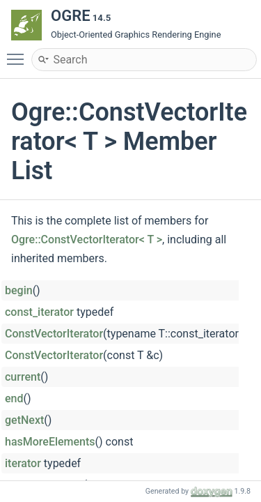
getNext (24, 420)
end (14, 398)
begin (19, 290)
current (22, 376)
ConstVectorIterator (54, 333)
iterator (23, 463)
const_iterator (39, 312)
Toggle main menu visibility (19, 53)
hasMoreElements (50, 441)
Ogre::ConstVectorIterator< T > (86, 239)
